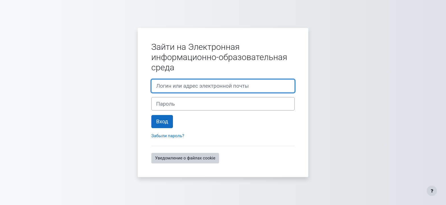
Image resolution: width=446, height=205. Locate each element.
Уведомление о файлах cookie (185, 158)
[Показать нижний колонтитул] (432, 191)
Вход (162, 121)
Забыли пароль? (167, 135)
